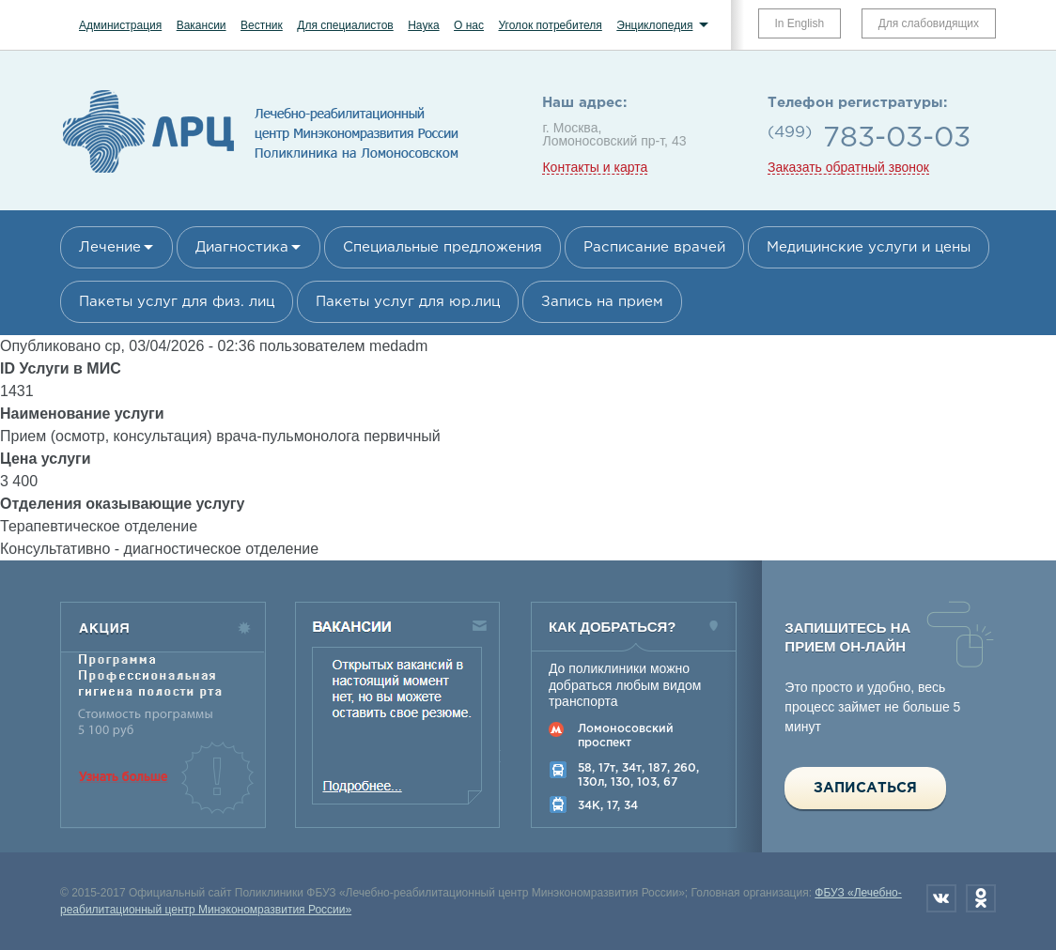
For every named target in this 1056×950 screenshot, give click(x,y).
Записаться (865, 788)
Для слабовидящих (928, 23)
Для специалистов (345, 25)
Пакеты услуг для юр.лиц (408, 302)
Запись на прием (602, 302)
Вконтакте (941, 898)
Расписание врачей (654, 247)
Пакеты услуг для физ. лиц (176, 302)
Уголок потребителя (549, 25)
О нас (469, 25)
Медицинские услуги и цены (869, 247)
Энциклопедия (654, 25)
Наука (423, 25)
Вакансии (201, 25)
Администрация (120, 25)
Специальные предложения (442, 247)
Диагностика (241, 247)
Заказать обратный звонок (848, 168)
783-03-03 (897, 138)
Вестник (262, 25)
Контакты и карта (594, 168)
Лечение (110, 247)
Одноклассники (981, 898)
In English (800, 23)
